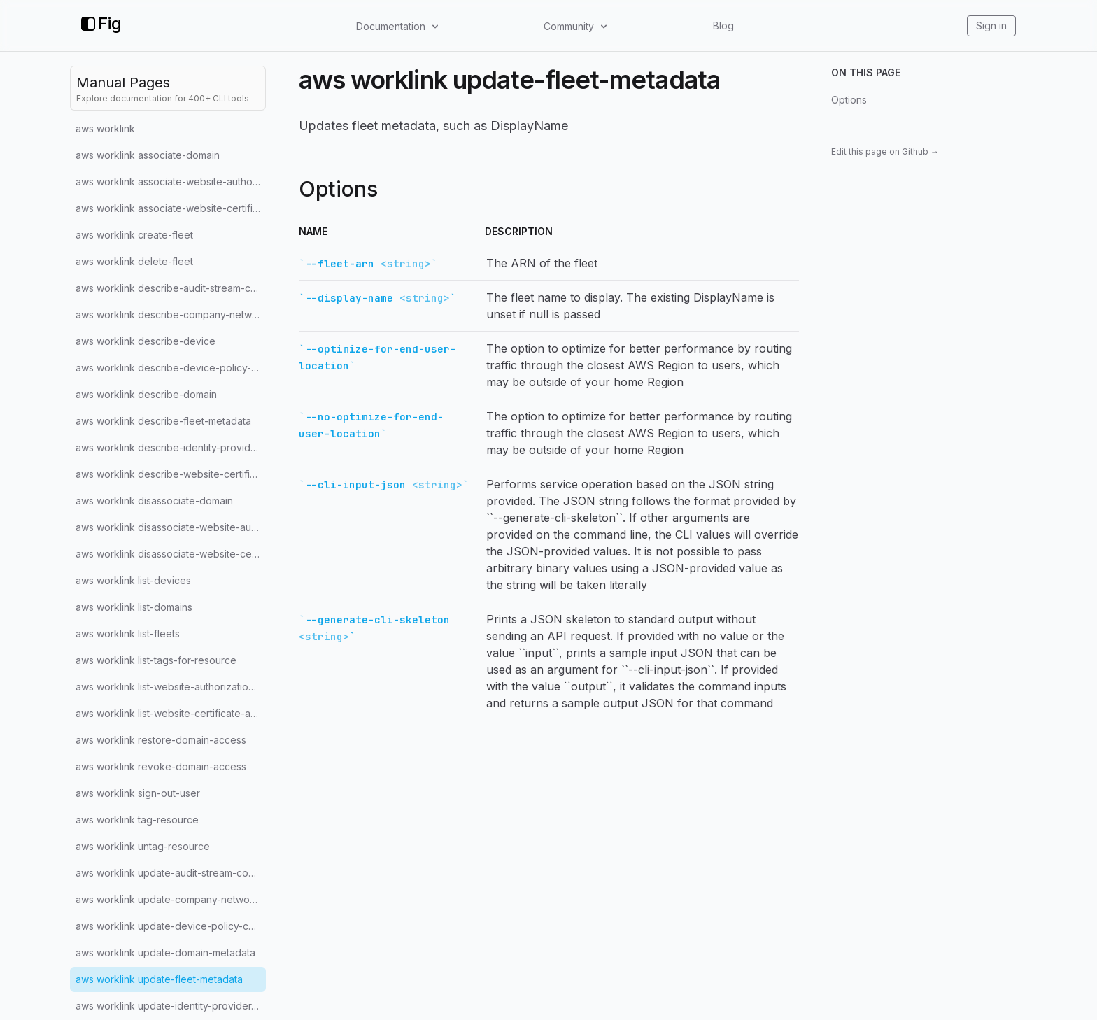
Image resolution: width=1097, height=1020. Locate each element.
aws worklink (105, 128)
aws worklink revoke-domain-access (161, 766)
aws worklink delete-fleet (134, 261)
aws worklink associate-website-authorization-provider (171, 181)
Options (849, 100)
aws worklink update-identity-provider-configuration (171, 1006)
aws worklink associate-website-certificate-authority (171, 208)
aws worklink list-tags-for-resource (156, 660)
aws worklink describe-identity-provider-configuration (171, 447)
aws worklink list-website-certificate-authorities (171, 713)
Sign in (991, 25)
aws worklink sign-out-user (138, 793)
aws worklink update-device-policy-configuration (171, 926)
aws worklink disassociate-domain (154, 501)
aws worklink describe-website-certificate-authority (171, 474)
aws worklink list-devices (133, 580)
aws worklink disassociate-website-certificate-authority (171, 554)
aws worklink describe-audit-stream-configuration (171, 288)
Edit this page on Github (885, 151)
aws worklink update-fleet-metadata (159, 979)
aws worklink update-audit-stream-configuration (171, 873)
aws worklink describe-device (145, 341)
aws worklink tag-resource (137, 820)
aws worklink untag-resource (143, 846)
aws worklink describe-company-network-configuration (171, 314)
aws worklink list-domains (134, 607)
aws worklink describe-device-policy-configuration (171, 368)
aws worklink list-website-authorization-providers (171, 687)
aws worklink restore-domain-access (161, 740)
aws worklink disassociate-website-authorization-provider (171, 527)
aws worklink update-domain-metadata (165, 952)
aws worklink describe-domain (146, 394)
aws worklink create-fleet (134, 235)
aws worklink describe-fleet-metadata (163, 421)
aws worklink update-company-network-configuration (171, 899)
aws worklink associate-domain (148, 155)
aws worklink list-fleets (128, 633)
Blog (723, 25)
